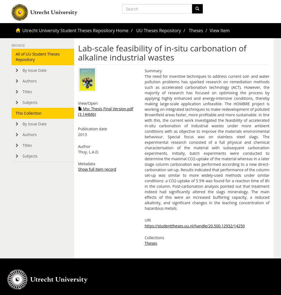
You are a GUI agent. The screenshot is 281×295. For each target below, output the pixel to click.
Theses (196, 30)
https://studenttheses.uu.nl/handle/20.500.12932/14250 (195, 225)
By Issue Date (35, 70)
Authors (30, 81)
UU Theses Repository (158, 30)
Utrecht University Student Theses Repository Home (75, 30)
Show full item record (97, 169)
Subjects (30, 102)
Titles (27, 91)
